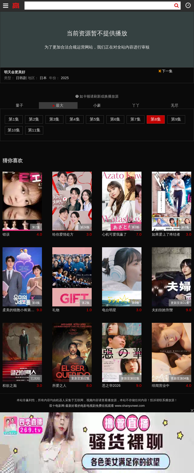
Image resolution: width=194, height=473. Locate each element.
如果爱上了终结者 (166, 234)
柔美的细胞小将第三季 (20, 310)
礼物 (55, 310)
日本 (43, 78)
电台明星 (109, 310)
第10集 (14, 130)
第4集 (74, 119)
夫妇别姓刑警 (162, 310)
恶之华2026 (111, 386)
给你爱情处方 (63, 234)
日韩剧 (21, 78)
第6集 (115, 119)
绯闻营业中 (160, 386)
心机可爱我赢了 (114, 234)
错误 (6, 234)
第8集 (156, 119)
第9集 (176, 119)
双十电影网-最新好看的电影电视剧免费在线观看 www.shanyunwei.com (96, 406)
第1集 (14, 119)
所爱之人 (59, 386)
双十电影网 (15, 5)
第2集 (34, 119)
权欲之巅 (10, 386)
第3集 (54, 119)
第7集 (135, 119)
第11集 (34, 130)
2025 (65, 78)
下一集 (166, 71)
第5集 (95, 119)
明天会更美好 (14, 72)
